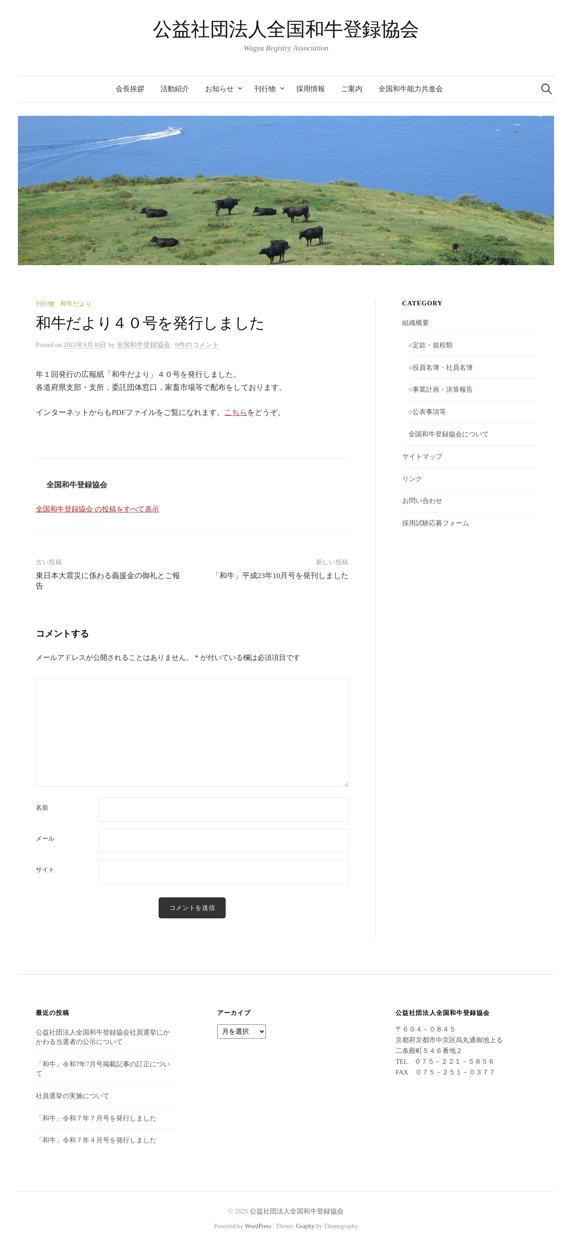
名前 (42, 808)
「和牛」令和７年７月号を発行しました (96, 1118)
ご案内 (351, 89)
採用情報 (310, 89)
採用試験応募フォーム (435, 523)
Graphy (305, 1226)
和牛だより (76, 303)
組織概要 (415, 322)
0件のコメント (197, 344)
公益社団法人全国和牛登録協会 (286, 29)
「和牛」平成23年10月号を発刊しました (280, 575)
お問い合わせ (422, 500)
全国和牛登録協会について (448, 434)
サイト (45, 870)
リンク (412, 478)
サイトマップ (422, 456)
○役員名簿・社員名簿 (440, 367)
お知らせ (219, 89)
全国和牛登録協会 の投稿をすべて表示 (97, 509)
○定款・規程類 (430, 345)
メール (45, 839)
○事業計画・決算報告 (440, 389)
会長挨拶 (130, 89)
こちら (235, 412)
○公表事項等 (427, 411)
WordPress (258, 1226)
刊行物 (265, 89)
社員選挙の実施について (72, 1095)
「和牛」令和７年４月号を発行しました (96, 1140)
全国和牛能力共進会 (411, 89)
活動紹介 (174, 89)
